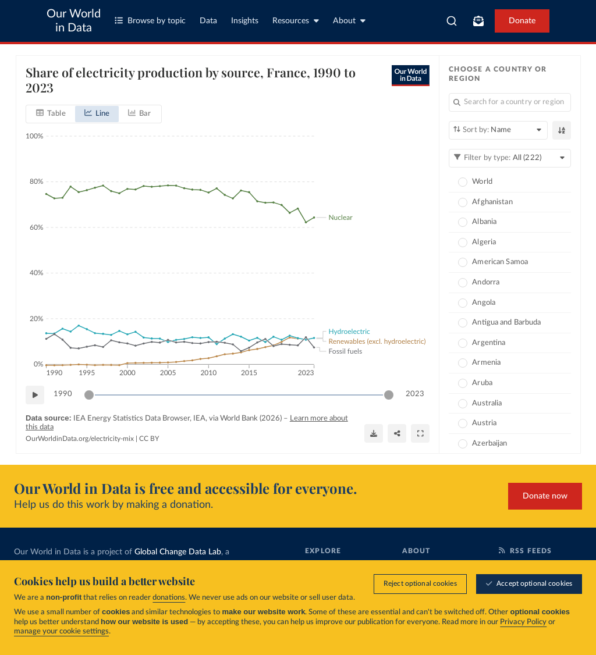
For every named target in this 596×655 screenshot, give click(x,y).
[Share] (397, 433)
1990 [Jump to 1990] (63, 394)
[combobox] (451, 21)
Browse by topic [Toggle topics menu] (150, 20)
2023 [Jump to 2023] (415, 394)
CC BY (149, 438)
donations (168, 597)
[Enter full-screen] (420, 433)
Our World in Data (74, 21)
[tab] (51, 114)
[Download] (373, 433)
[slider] (89, 395)
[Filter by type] (510, 158)
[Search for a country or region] (510, 102)
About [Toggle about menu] (349, 20)
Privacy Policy (523, 622)
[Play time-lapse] (35, 395)
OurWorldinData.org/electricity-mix (80, 438)
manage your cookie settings (61, 631)
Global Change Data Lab (177, 552)
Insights (244, 21)
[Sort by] (498, 130)
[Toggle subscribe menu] (478, 21)
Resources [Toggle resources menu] (295, 20)
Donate (522, 21)
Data (208, 21)
